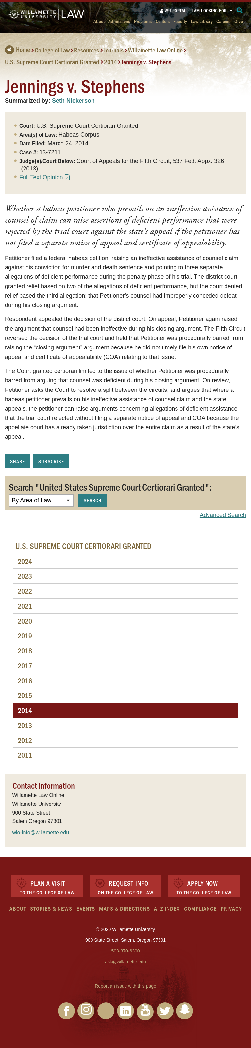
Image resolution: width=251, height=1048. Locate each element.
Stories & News (51, 908)
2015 (25, 695)
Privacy (231, 908)
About (99, 21)
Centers (163, 21)
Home (17, 49)
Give (238, 21)
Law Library (202, 21)
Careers (223, 21)
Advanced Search (223, 515)
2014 (110, 61)
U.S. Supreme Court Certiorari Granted (52, 61)
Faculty (180, 21)
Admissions (119, 21)
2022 (25, 591)
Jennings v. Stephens (146, 61)
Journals (114, 50)
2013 (25, 725)
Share (17, 461)
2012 (25, 740)
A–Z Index (167, 908)
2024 (25, 561)
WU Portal (173, 10)
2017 (25, 665)
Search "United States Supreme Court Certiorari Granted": (110, 486)
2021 (25, 606)
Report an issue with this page (125, 986)
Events (85, 908)
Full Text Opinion (41, 177)
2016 (25, 680)
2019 (25, 635)
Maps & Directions (124, 908)
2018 (25, 650)
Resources (86, 50)
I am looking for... (211, 10)
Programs (143, 21)
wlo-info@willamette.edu (40, 832)
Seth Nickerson (73, 100)
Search (93, 500)
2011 (25, 755)
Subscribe (51, 461)
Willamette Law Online (155, 50)
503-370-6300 (125, 950)
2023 (25, 576)
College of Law (52, 50)
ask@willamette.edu (125, 961)
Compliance (200, 908)
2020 (25, 621)
